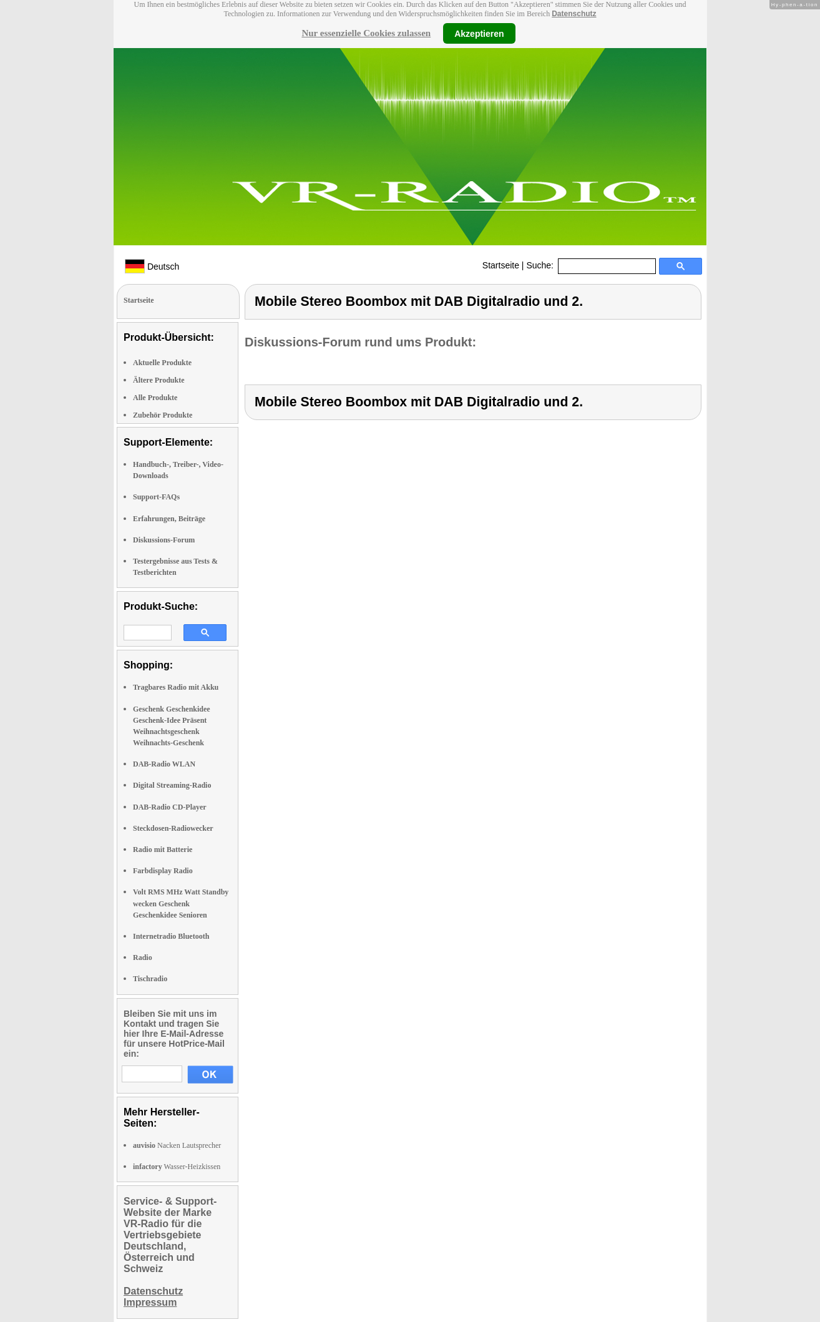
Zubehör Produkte (162, 415)
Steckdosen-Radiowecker (173, 828)
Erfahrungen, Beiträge (169, 518)
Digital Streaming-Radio (172, 785)
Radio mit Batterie (162, 849)
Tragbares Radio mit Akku (175, 687)
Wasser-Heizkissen (176, 1166)
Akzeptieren (479, 33)
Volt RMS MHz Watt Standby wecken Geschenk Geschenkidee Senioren (180, 903)
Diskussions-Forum (164, 540)
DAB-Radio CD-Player (170, 807)
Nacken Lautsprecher (177, 1145)
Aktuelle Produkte (162, 362)
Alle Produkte (155, 397)
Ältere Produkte (159, 380)
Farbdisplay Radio (163, 870)
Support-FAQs (156, 496)
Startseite (500, 265)
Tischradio (150, 978)
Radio (142, 957)
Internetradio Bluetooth (171, 936)
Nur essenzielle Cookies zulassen (366, 33)
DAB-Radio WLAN (164, 764)
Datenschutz (574, 13)
